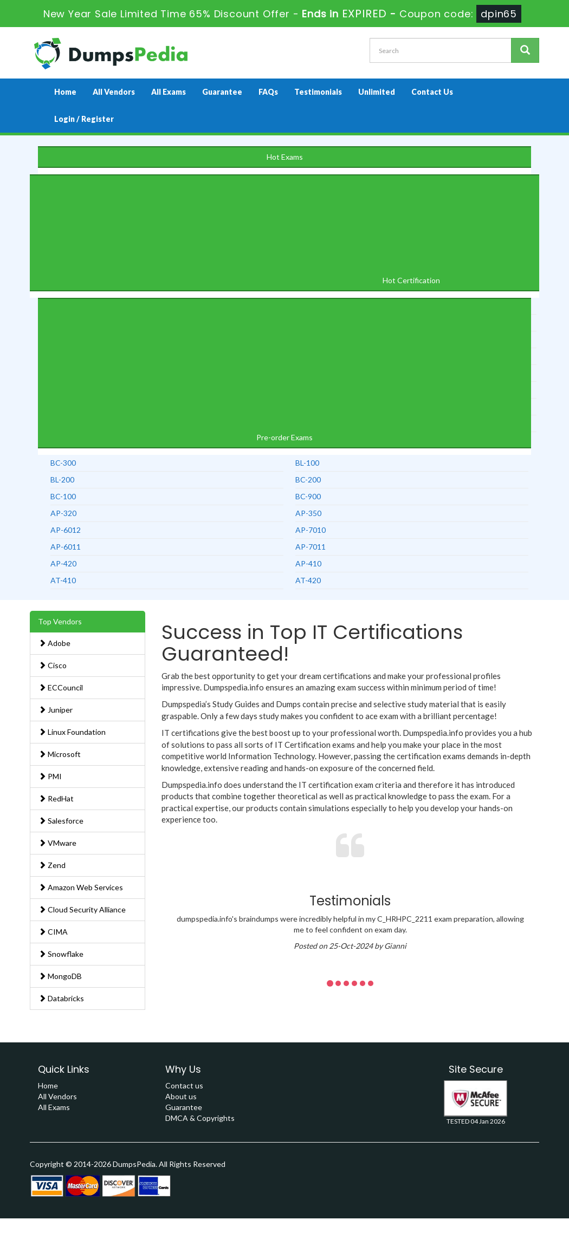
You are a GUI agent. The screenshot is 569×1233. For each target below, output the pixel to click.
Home (65, 91)
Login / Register (84, 118)
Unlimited (376, 91)
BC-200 (308, 479)
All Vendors (114, 91)
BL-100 (307, 462)
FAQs (268, 91)
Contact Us (432, 91)
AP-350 (308, 513)
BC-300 (63, 462)
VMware (57, 842)
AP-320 (63, 513)
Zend (52, 865)
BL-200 (62, 479)
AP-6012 (65, 529)
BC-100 (63, 496)
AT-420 (308, 580)
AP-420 (63, 563)
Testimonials (318, 91)
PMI (50, 776)
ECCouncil (60, 687)
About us (181, 1096)
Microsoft (59, 754)
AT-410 (63, 580)
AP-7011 (310, 546)
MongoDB (60, 976)
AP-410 (308, 563)
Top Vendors (60, 621)
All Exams (168, 91)
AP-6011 (65, 546)
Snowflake (60, 953)
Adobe (54, 643)
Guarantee (222, 91)
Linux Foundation (72, 731)
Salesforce (60, 820)
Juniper (55, 709)
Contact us (184, 1085)
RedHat (56, 798)
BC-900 (308, 496)
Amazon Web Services (80, 887)
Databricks (61, 998)
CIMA (53, 931)
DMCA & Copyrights (200, 1118)
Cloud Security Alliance (82, 909)
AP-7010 (310, 529)
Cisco (52, 665)
